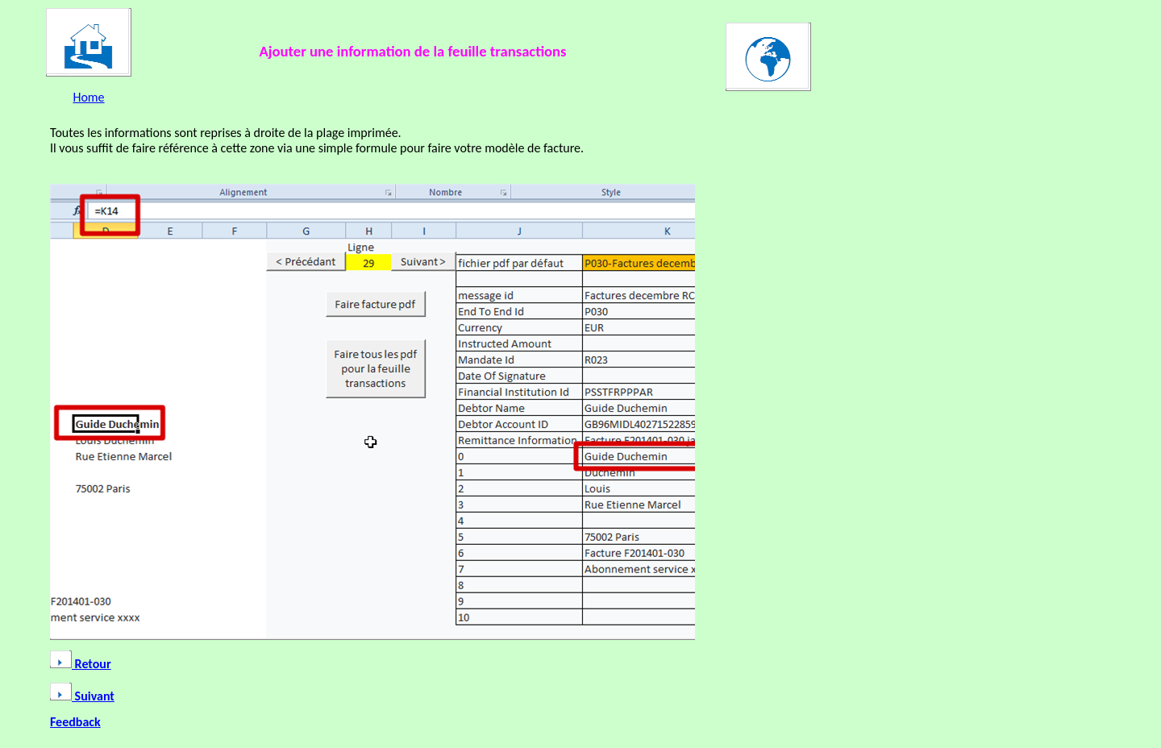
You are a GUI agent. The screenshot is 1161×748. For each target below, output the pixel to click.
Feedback (75, 721)
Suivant (82, 696)
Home (88, 97)
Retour (80, 663)
